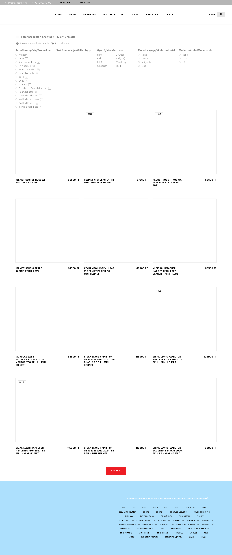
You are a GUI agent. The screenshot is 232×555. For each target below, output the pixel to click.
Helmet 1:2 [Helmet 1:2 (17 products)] (125, 529)
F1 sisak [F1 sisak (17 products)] (162, 520)
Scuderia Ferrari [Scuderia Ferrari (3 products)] (149, 537)
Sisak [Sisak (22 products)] (191, 537)
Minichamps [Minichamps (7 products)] (126, 533)
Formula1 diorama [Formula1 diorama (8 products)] (185, 525)
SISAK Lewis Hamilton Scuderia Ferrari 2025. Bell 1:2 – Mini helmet (167, 450)
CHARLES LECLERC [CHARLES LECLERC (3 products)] (178, 512)
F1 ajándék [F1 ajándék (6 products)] (166, 516)
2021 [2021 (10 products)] (166, 508)
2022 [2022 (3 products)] (178, 508)
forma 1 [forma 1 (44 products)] (191, 520)
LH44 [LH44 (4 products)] (162, 529)
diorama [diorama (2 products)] (129, 516)
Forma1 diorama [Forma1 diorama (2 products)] (127, 525)
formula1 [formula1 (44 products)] (165, 525)
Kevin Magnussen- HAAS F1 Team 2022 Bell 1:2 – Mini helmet (99, 271)
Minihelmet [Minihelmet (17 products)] (144, 533)
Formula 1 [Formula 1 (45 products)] (148, 525)
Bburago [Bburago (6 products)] (190, 508)
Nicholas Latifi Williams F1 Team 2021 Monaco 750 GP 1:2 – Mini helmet (31, 361)
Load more (116, 470)
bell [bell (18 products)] (204, 508)
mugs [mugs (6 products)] (131, 537)
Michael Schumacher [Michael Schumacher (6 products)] (198, 529)
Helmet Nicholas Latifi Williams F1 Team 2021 (99, 181)
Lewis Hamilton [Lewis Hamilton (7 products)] (145, 529)
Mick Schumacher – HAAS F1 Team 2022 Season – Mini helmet (166, 271)
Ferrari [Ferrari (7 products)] (176, 520)
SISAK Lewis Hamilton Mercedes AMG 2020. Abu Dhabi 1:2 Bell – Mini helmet (100, 361)
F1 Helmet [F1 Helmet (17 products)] (124, 520)
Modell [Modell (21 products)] (193, 533)
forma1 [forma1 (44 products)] (205, 520)
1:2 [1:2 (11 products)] (123, 508)
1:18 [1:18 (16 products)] (133, 508)
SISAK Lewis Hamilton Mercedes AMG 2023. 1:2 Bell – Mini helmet (30, 450)
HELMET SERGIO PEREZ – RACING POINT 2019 (29, 270)
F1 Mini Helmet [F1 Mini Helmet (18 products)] (144, 520)
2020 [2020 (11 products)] (155, 508)
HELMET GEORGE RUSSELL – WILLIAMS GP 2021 (30, 181)
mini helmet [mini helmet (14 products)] (163, 533)
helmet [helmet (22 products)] (205, 525)
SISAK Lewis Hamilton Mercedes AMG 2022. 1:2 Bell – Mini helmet (167, 359)
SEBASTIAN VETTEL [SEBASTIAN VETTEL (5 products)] (173, 537)
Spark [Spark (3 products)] (203, 537)
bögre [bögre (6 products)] (146, 512)
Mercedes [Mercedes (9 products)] (176, 529)
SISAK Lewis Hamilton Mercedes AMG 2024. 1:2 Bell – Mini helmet (99, 450)
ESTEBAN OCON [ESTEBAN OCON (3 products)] (147, 516)
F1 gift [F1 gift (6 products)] (200, 516)
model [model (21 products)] (179, 533)
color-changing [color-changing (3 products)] (201, 512)
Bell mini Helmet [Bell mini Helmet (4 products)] (127, 512)
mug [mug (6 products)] (206, 533)
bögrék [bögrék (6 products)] (159, 512)
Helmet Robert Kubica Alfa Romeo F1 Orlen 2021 (167, 182)
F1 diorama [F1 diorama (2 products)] (184, 516)
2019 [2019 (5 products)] (144, 508)
